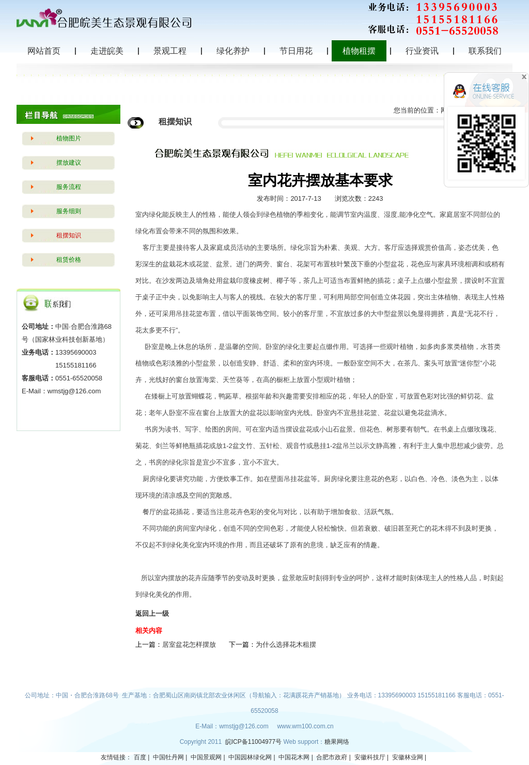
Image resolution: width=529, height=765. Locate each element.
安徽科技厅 (369, 757)
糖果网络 (336, 741)
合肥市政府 (331, 757)
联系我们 (485, 50)
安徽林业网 (407, 757)
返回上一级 (152, 613)
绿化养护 (233, 50)
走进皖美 (106, 50)
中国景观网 (206, 757)
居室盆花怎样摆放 (189, 644)
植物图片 (68, 138)
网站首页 (43, 50)
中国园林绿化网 (250, 757)
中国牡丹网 (168, 757)
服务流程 (68, 186)
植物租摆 (359, 50)
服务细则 (68, 211)
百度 (140, 757)
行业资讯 (422, 50)
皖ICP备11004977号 (254, 741)
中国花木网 (293, 757)
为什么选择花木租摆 (286, 644)
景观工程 (169, 50)
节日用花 (296, 50)
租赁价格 (68, 259)
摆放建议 (68, 162)
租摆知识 (68, 235)
